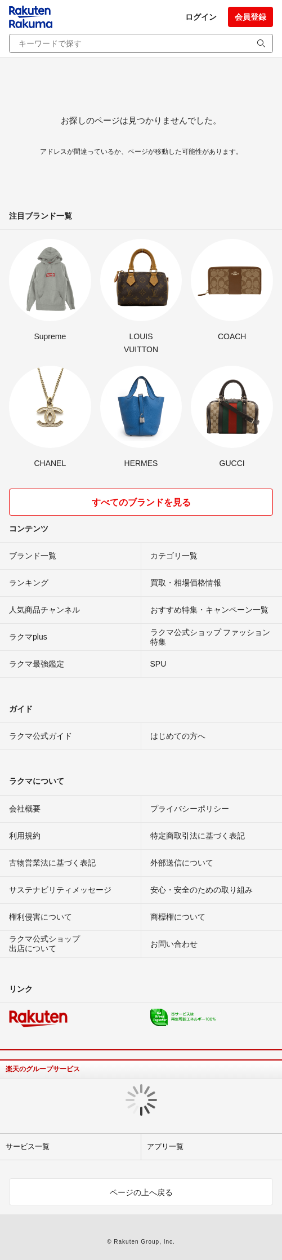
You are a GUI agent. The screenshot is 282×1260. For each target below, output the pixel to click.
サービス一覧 (28, 1146)
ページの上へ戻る (141, 1192)
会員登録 (250, 16)
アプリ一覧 (165, 1146)
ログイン (201, 16)
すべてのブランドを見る (141, 502)
